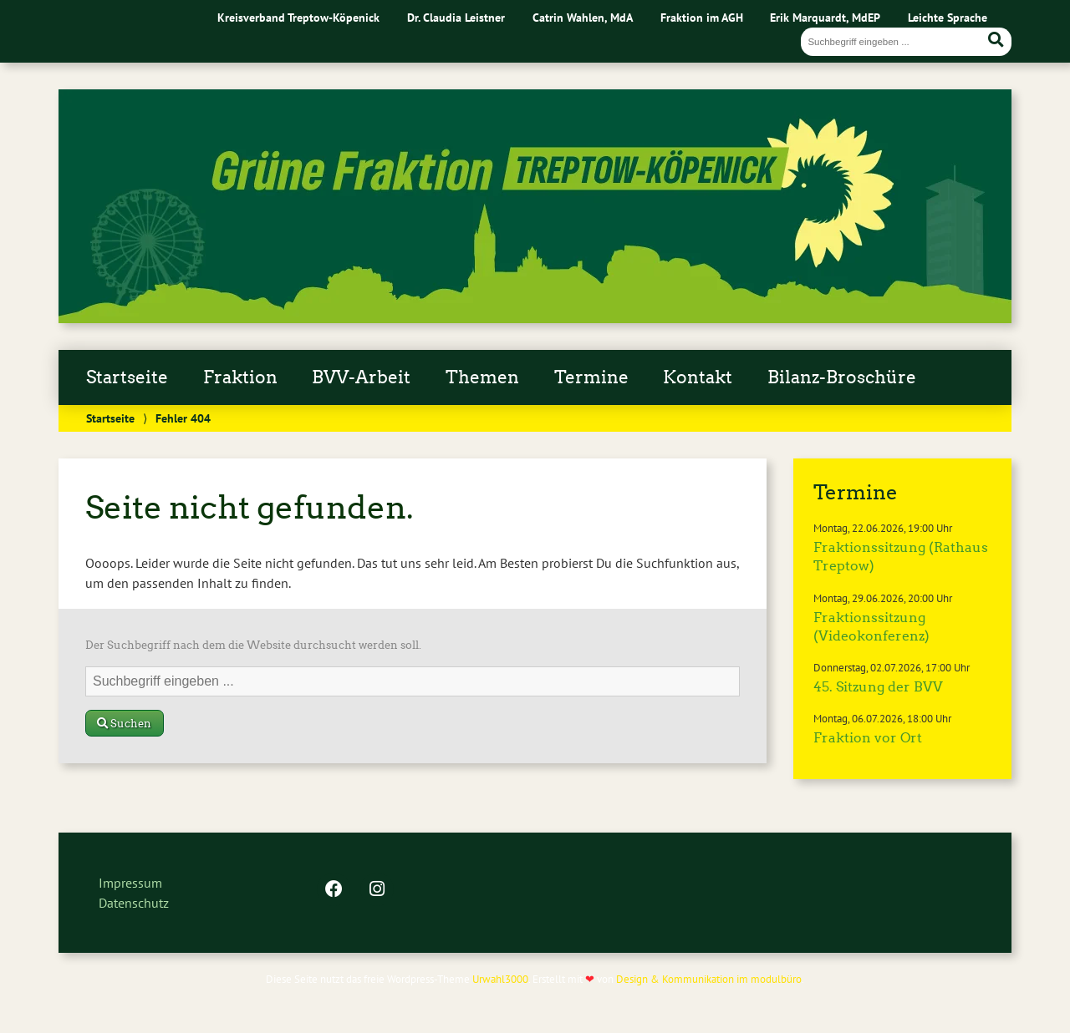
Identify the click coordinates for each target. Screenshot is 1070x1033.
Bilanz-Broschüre (841, 377)
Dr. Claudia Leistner (456, 17)
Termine (591, 377)
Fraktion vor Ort (867, 738)
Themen (482, 377)
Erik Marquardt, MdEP (825, 17)
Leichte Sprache (947, 17)
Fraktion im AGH (701, 17)
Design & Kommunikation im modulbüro (709, 979)
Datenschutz (134, 902)
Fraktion (240, 377)
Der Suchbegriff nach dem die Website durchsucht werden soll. (253, 645)
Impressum (130, 882)
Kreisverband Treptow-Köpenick (298, 17)
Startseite (127, 377)
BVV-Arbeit (361, 377)
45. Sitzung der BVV (878, 687)
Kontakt (697, 377)
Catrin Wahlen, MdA (582, 17)
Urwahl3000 (500, 979)
